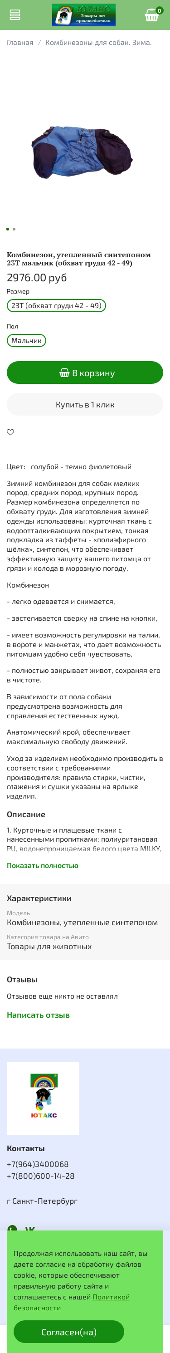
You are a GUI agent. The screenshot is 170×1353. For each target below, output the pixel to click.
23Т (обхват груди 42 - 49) (56, 305)
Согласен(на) (69, 1331)
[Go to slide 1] (7, 229)
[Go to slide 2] (13, 229)
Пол (12, 326)
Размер (18, 291)
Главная (20, 42)
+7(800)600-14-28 (41, 1176)
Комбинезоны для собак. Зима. (98, 42)
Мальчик (26, 340)
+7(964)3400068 (38, 1164)
